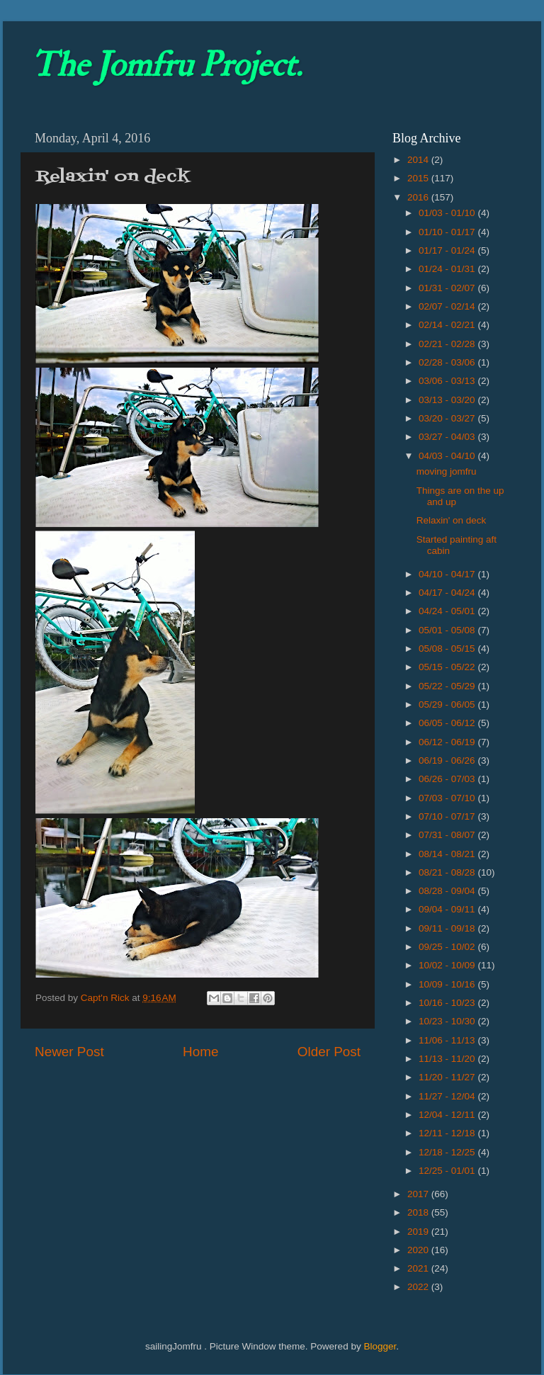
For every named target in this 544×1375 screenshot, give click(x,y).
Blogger (379, 1346)
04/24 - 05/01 (448, 611)
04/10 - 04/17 (448, 574)
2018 (419, 1212)
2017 (419, 1194)
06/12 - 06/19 (448, 742)
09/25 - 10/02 (448, 946)
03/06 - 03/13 (448, 380)
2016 (419, 197)
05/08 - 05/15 (448, 648)
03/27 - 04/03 (448, 436)
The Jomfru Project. (166, 65)
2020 (419, 1250)
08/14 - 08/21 (448, 854)
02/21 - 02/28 (448, 344)
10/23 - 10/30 (448, 1021)
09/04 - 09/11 (448, 909)
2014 (419, 159)
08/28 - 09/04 (448, 890)
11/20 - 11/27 (448, 1077)
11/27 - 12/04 (448, 1096)
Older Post (329, 1051)
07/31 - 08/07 (448, 835)
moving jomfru (446, 471)
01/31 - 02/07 (448, 288)
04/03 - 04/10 (448, 456)
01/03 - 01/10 (448, 213)
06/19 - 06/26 (448, 760)
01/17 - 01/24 (448, 250)
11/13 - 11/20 (448, 1058)
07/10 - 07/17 (448, 816)
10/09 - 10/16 (448, 984)
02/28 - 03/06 (448, 362)
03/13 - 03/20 (448, 400)
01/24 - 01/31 (448, 269)
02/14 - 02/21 (448, 324)
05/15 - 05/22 (448, 667)
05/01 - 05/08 (448, 630)
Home (200, 1051)
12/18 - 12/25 (448, 1152)
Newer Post (69, 1051)
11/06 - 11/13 (448, 1040)
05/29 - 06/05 (448, 704)
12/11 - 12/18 (448, 1133)
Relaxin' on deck (451, 520)
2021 (419, 1268)
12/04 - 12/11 (448, 1114)
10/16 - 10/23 (448, 1002)
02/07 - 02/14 (448, 306)
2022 (419, 1286)
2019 (419, 1231)
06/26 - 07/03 (448, 779)
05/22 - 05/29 (448, 686)
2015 (419, 178)
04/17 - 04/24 (448, 592)
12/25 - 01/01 (448, 1170)
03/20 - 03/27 (448, 418)
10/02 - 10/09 (448, 965)
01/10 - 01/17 (448, 232)
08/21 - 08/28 (448, 872)
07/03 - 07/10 (448, 798)
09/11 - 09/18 (448, 928)
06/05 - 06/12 (448, 723)
